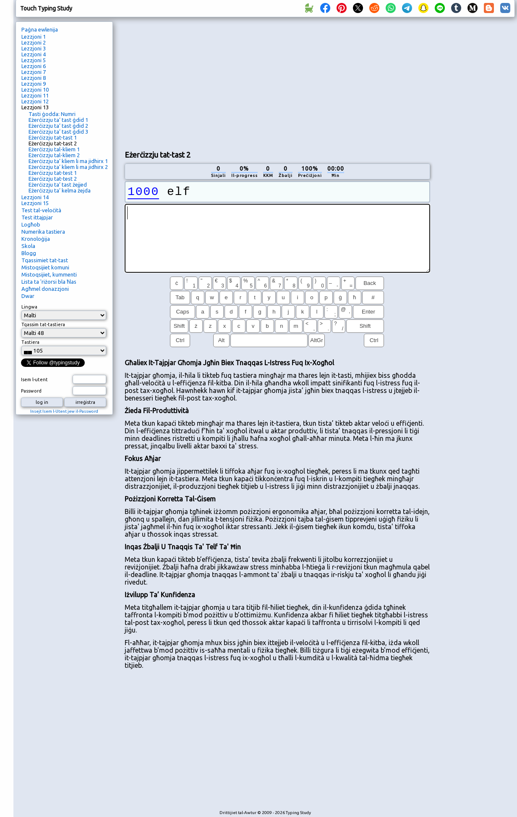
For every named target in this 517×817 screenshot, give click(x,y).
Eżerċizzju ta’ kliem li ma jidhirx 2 (68, 167)
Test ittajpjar (37, 217)
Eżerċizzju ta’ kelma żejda (60, 190)
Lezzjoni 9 (33, 84)
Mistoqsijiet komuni (45, 267)
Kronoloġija (35, 239)
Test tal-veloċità (41, 210)
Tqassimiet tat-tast (44, 260)
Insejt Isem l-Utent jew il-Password (64, 411)
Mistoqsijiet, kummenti (49, 274)
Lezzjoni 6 (33, 66)
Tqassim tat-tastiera (43, 324)
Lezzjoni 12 (35, 101)
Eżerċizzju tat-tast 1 (53, 137)
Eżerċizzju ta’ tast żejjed (58, 184)
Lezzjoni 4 (33, 54)
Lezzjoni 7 (33, 72)
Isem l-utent (34, 379)
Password (31, 390)
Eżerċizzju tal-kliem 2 (54, 155)
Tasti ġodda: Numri (52, 114)
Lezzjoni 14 (35, 197)
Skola (28, 246)
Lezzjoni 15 (35, 203)
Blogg (28, 253)
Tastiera (30, 342)
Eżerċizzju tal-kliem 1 (54, 149)
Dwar (27, 296)
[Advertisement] (223, 82)
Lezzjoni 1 (33, 37)
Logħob (30, 224)
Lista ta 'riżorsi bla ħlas (48, 282)
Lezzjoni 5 (33, 60)
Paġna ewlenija (39, 29)
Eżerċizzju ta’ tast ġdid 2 (58, 126)
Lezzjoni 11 (35, 95)
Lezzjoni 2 (33, 42)
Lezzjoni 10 (35, 89)
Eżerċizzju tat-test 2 (53, 179)
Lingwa (29, 306)
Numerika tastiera (43, 232)
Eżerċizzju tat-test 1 (53, 173)
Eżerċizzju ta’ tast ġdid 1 (58, 120)
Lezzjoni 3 (33, 48)
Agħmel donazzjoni (45, 289)
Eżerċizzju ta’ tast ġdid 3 (58, 131)
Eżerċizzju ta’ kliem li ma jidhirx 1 (68, 161)
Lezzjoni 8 (33, 78)
